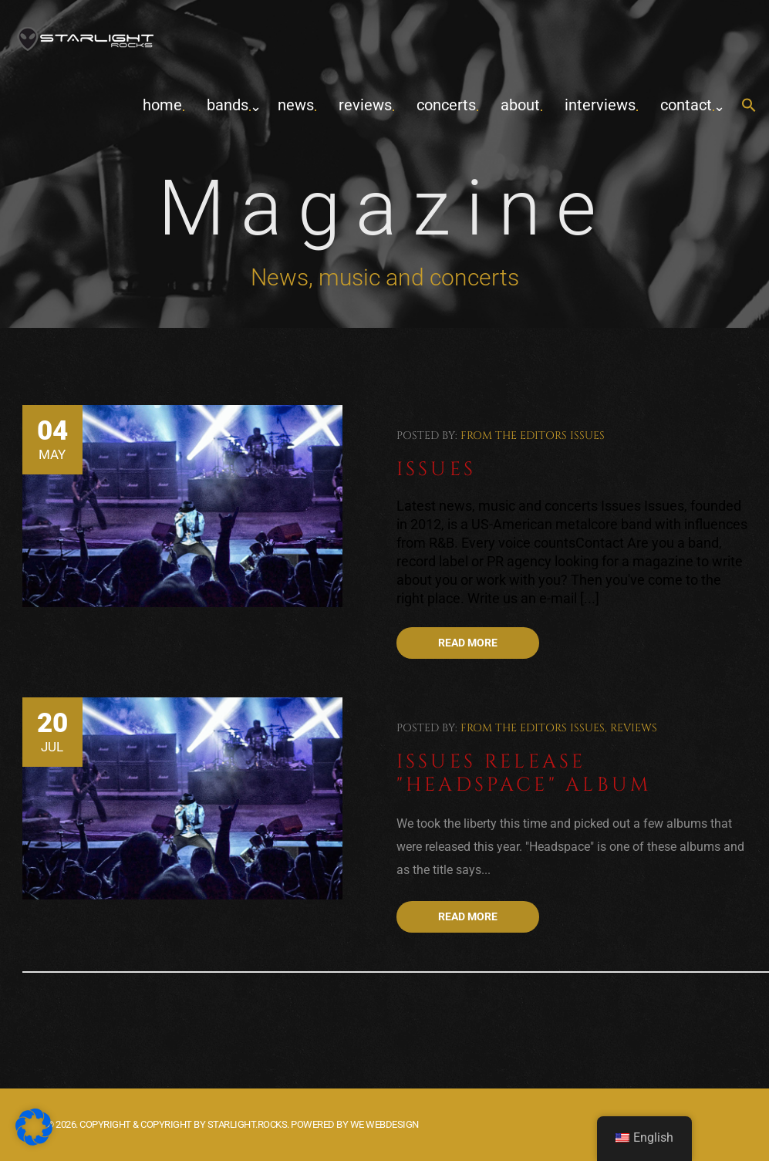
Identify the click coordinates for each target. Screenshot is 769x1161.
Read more (467, 642)
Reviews (365, 105)
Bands (227, 105)
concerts (446, 105)
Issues (587, 435)
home (162, 105)
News (296, 105)
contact (686, 105)
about (520, 105)
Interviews (600, 105)
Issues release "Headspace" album (524, 773)
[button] (749, 106)
